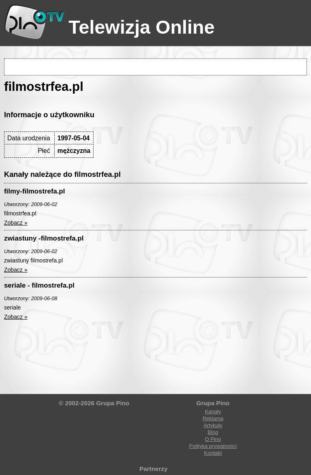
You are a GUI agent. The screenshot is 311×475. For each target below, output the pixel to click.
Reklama (212, 418)
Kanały (213, 411)
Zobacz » (16, 222)
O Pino (213, 439)
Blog (213, 432)
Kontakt (213, 453)
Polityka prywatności (213, 446)
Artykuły (213, 425)
